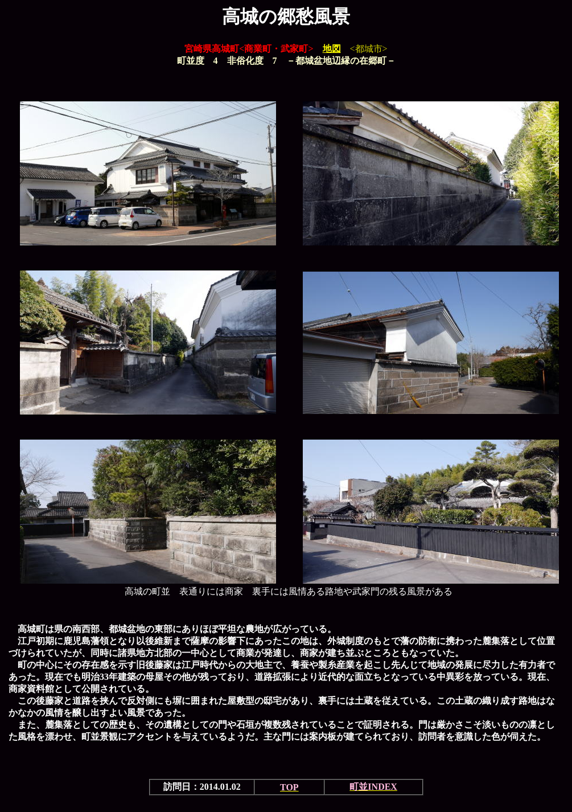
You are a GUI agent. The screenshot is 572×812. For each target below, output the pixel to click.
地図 (332, 49)
